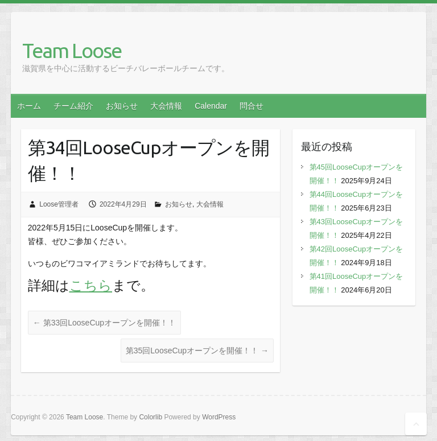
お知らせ (122, 105)
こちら (90, 285)
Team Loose (71, 50)
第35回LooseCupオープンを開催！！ (197, 350)
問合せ (251, 105)
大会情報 (166, 105)
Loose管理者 (59, 204)
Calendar (211, 105)
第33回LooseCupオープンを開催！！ (104, 322)
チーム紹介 (73, 105)
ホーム (29, 105)
